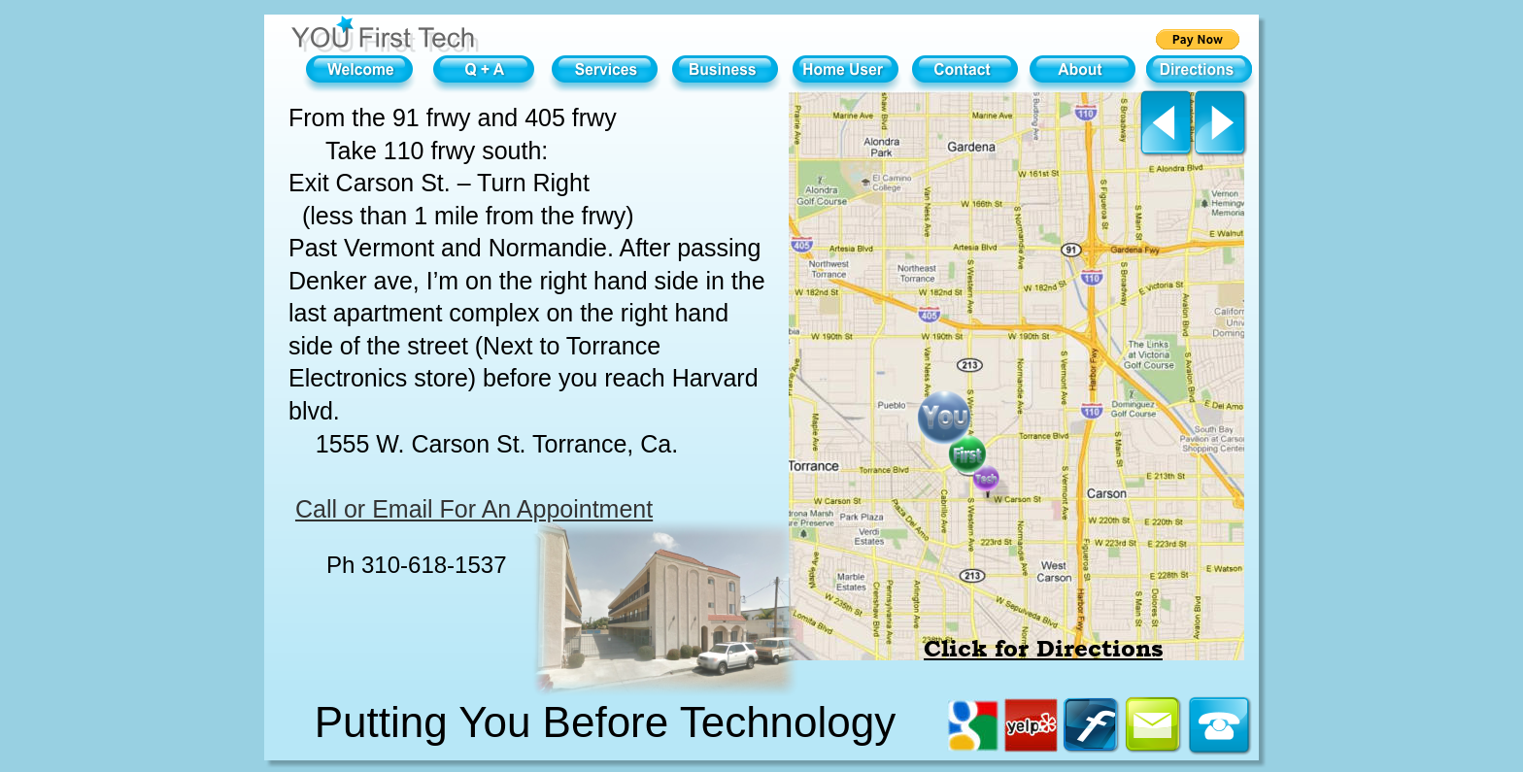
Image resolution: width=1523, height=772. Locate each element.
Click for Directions (1043, 648)
